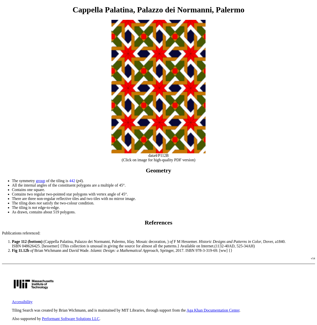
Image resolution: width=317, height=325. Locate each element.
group (40, 181)
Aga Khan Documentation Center (212, 310)
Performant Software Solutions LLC (70, 319)
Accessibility (22, 302)
